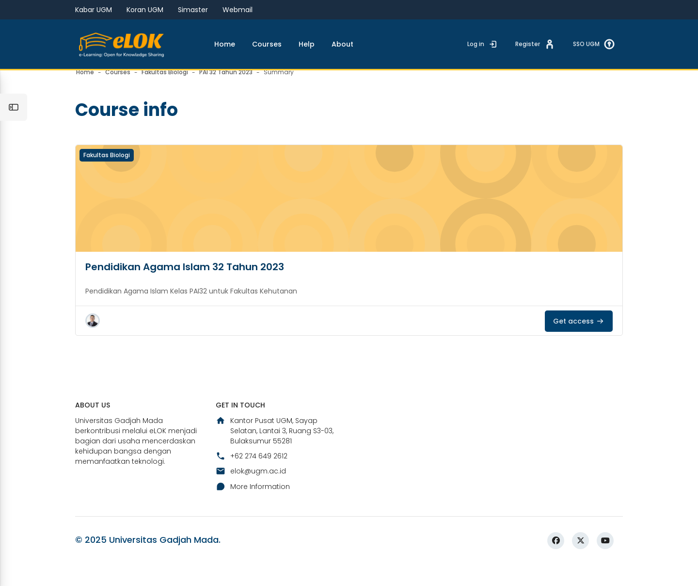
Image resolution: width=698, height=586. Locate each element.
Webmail (237, 10)
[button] (92, 339)
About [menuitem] (342, 44)
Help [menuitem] (307, 44)
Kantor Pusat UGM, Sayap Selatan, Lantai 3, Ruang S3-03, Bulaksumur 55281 (274, 450)
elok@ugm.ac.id (251, 491)
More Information (253, 506)
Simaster (193, 10)
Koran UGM (145, 10)
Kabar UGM (93, 10)
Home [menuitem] (224, 44)
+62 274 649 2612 (251, 475)
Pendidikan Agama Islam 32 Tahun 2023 (184, 285)
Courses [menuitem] (267, 44)
